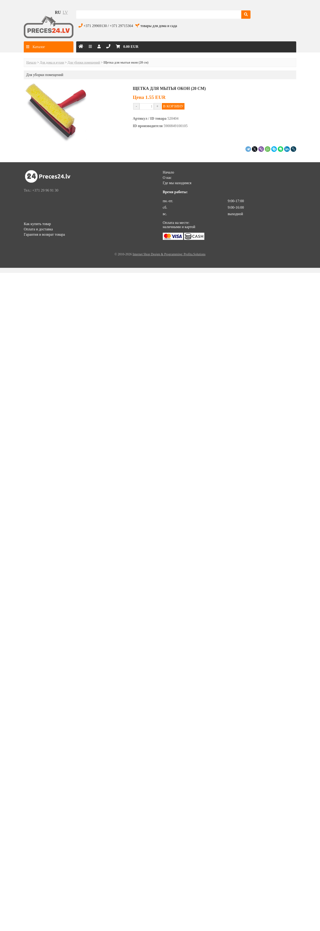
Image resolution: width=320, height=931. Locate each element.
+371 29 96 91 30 (45, 190)
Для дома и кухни (52, 62)
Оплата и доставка (38, 229)
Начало (31, 62)
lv (65, 12)
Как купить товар (37, 224)
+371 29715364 (121, 26)
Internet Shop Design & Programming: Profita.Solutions (169, 254)
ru (58, 12)
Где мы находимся (177, 183)
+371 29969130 (95, 26)
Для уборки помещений (83, 62)
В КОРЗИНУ (173, 106)
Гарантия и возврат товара (44, 234)
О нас (167, 178)
